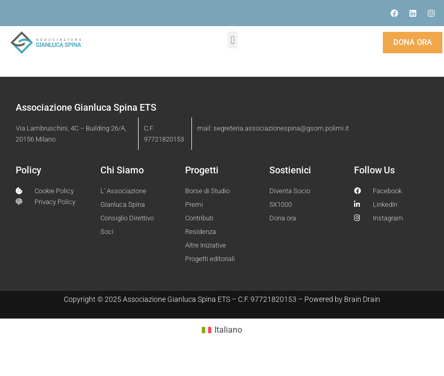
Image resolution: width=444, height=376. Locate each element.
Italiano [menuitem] (228, 330)
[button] (232, 40)
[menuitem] (222, 330)
